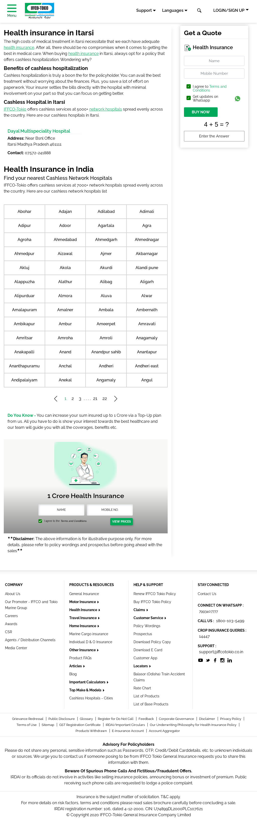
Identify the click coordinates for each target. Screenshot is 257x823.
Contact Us (207, 594)
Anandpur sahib (106, 352)
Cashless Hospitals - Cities (91, 698)
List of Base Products (151, 704)
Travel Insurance (83, 618)
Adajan (65, 211)
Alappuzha (24, 281)
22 (104, 398)
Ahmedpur (24, 253)
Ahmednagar (147, 239)
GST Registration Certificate (80, 725)
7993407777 (208, 611)
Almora (65, 295)
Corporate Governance (177, 719)
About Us (12, 594)
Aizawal (65, 253)
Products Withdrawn (92, 731)
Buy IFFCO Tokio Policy (152, 602)
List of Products (146, 696)
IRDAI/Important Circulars (126, 725)
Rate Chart (142, 688)
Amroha (65, 338)
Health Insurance (83, 610)
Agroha (24, 239)
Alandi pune (147, 267)
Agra (146, 225)
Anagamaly (147, 338)
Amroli (106, 338)
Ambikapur (24, 323)
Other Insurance (82, 650)
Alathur (65, 281)
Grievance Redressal (28, 719)
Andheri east (147, 366)
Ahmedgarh (106, 239)
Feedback (147, 719)
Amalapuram (24, 309)
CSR (8, 632)
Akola (65, 267)
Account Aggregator (164, 731)
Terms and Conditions (210, 88)
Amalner (65, 309)
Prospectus (143, 634)
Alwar (146, 295)
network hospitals (105, 109)
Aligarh (147, 281)
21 (95, 398)
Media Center (16, 648)
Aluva (106, 295)
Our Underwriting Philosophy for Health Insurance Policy (193, 725)
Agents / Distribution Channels (30, 640)
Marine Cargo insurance (88, 634)
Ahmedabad (65, 239)
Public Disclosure (62, 719)
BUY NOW (201, 112)
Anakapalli (24, 352)
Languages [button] (172, 10)
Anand (65, 352)
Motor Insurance (83, 602)
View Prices (121, 521)
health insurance (19, 47)
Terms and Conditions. (73, 521)
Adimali (147, 211)
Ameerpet (106, 323)
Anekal (65, 380)
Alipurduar (24, 295)
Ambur (65, 323)
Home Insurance (83, 626)
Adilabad (106, 211)
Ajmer (106, 253)
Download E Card (148, 650)
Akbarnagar (147, 253)
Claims (140, 610)
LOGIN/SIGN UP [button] (228, 10)
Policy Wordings (147, 626)
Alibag (106, 281)
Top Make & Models (85, 690)
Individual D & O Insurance (90, 642)
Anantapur (147, 352)
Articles (76, 666)
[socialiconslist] (200, 659)
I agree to (210, 88)
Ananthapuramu (24, 366)
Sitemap (48, 725)
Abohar (24, 211)
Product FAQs (80, 658)
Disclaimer (207, 719)
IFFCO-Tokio (15, 109)
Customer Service (149, 618)
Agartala (106, 225)
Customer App (145, 658)
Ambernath (146, 309)
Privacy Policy (231, 719)
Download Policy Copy (152, 642)
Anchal (65, 366)
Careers (11, 616)
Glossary (87, 719)
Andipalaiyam (24, 380)
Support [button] (144, 10)
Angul (147, 380)
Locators (141, 666)
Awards (11, 624)
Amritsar (24, 338)
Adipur (24, 225)
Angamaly (106, 380)
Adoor (65, 225)
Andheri (106, 366)
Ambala (106, 309)
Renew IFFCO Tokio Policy (155, 594)
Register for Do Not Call (116, 719)
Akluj (24, 267)
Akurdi (106, 267)
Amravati (147, 323)
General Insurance (84, 594)
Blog (73, 674)
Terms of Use (27, 725)
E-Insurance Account (128, 731)
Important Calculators (87, 682)
